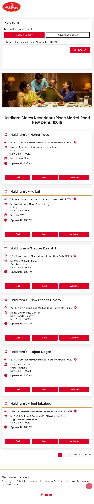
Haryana (33, 481)
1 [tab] (42, 103)
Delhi (22, 481)
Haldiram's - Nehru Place (29, 135)
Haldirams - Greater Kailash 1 (33, 248)
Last (86, 454)
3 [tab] (51, 103)
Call (18, 177)
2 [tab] (47, 103)
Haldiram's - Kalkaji (25, 191)
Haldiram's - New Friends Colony (35, 300)
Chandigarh (8, 481)
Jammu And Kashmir (79, 481)
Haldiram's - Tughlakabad (30, 403)
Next (76, 454)
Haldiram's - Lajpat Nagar (30, 352)
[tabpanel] (47, 90)
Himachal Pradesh (53, 481)
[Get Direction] (76, 142)
